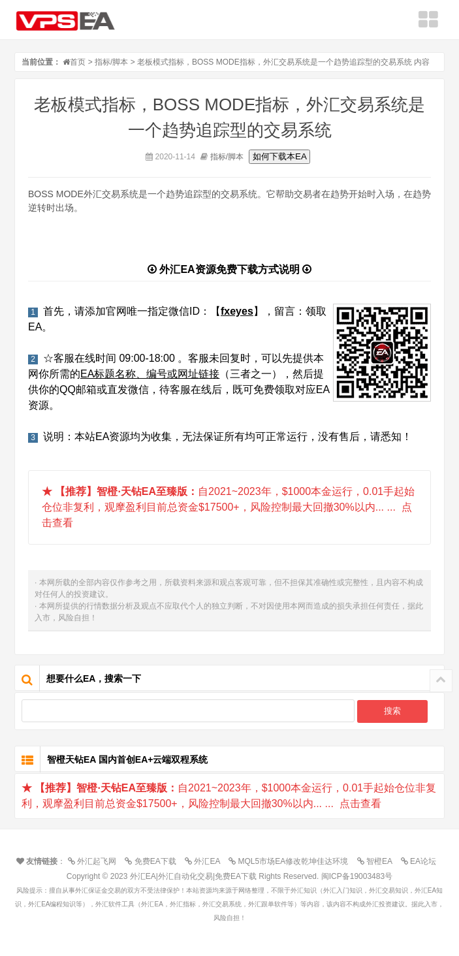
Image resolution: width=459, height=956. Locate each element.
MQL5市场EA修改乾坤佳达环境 (292, 861)
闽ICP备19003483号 (356, 876)
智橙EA (378, 861)
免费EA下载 (153, 861)
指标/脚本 (111, 62)
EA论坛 (422, 861)
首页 (78, 62)
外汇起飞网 (95, 861)
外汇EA (206, 861)
